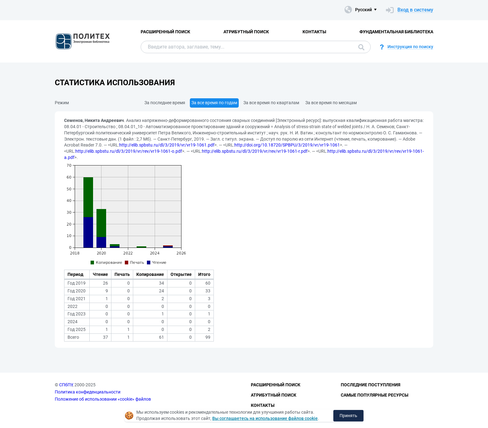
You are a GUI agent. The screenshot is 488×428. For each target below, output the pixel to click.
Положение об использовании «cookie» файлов (103, 399)
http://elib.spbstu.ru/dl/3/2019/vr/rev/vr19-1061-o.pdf (128, 151)
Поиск (361, 47)
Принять (348, 415)
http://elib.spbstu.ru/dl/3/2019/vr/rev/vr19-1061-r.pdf (254, 151)
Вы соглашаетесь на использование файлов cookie (265, 418)
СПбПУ (66, 384)
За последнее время (164, 102)
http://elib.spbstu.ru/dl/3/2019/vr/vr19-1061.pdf (166, 144)
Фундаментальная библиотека (396, 31)
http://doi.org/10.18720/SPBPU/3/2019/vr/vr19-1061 (287, 144)
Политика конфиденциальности (87, 391)
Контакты (314, 31)
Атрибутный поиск (246, 31)
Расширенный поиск (165, 31)
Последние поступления (370, 384)
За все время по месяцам (331, 102)
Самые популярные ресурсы (374, 395)
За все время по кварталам (271, 102)
